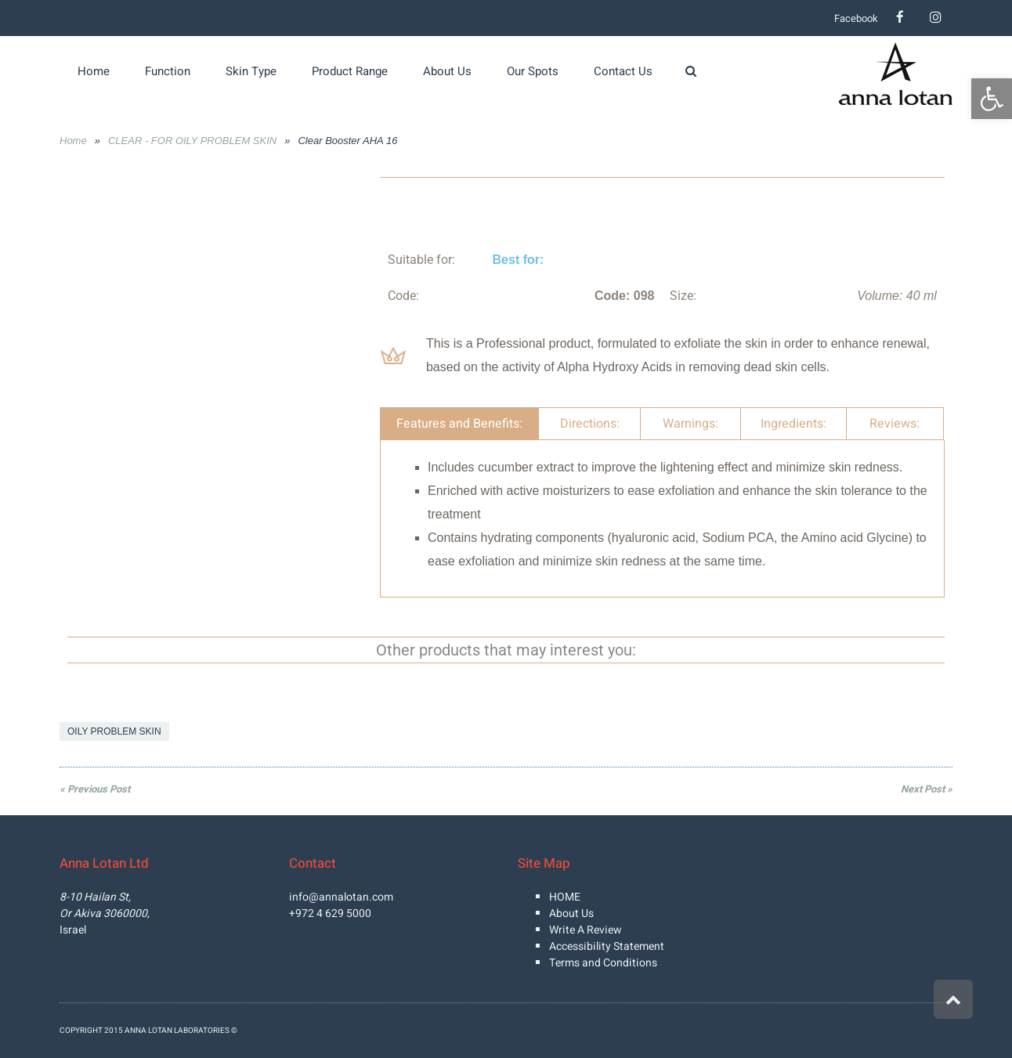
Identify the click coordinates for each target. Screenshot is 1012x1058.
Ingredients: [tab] (793, 423)
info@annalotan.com (341, 897)
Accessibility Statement (606, 946)
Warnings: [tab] (690, 423)
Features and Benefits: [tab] (459, 423)
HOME (564, 897)
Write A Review (585, 930)
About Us (571, 913)
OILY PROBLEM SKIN (114, 731)
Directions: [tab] (590, 423)
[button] (991, 98)
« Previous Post (95, 789)
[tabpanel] (662, 519)
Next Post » (926, 789)
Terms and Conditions (603, 963)
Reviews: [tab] (894, 423)
